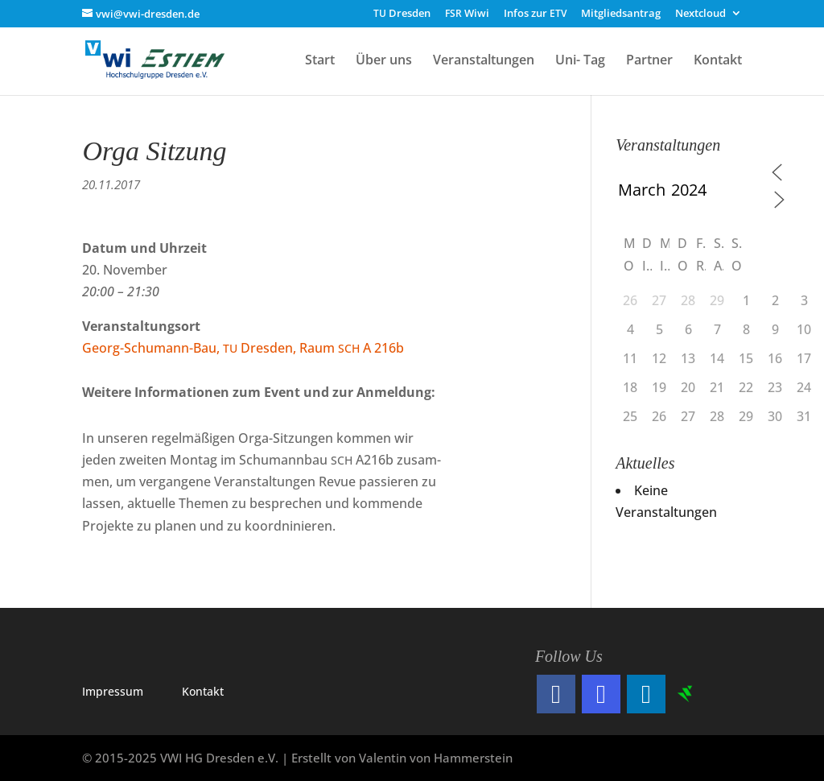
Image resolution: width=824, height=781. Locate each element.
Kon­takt (203, 691)
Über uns (384, 61)
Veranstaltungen (483, 61)
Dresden (402, 14)
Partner (649, 61)
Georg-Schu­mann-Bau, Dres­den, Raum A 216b (243, 348)
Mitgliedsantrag (621, 14)
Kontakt (718, 61)
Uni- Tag (580, 61)
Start (320, 61)
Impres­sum (112, 691)
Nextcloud (700, 14)
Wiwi (467, 14)
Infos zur (535, 14)
